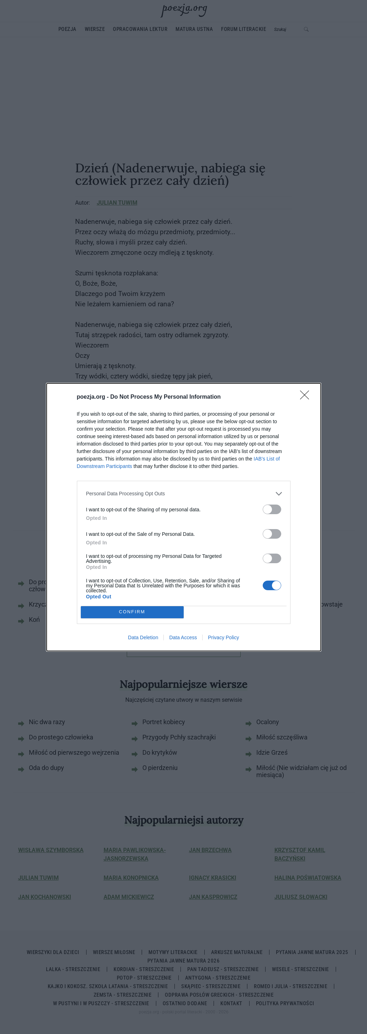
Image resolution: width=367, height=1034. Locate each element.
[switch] (272, 509)
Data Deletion (143, 637)
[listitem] (183, 493)
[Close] (307, 397)
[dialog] (184, 517)
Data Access (183, 637)
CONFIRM (132, 612)
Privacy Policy (223, 637)
